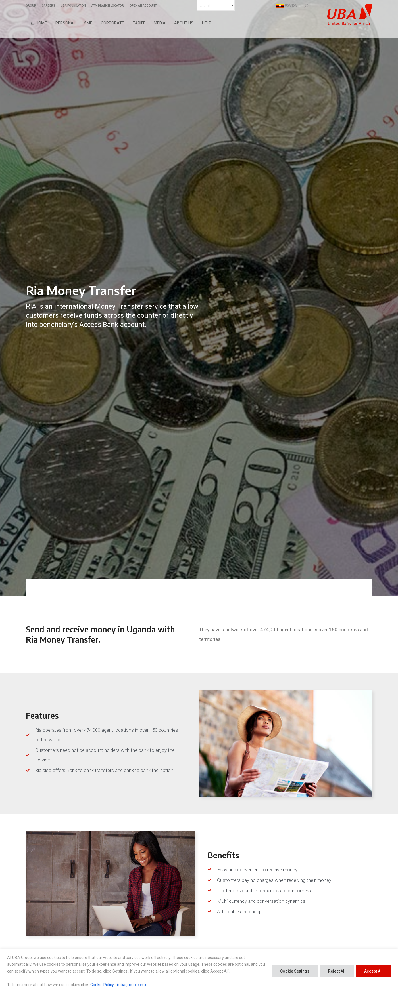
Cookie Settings (294, 971)
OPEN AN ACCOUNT (143, 5)
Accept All (373, 971)
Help (206, 23)
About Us (183, 23)
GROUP (31, 5)
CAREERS (48, 5)
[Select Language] (216, 5)
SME (88, 23)
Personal (65, 23)
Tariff (139, 23)
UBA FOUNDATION (73, 5)
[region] (199, 971)
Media (160, 23)
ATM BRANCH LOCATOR (107, 5)
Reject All (336, 971)
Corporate (112, 23)
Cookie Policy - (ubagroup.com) (118, 985)
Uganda (286, 6)
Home (41, 23)
